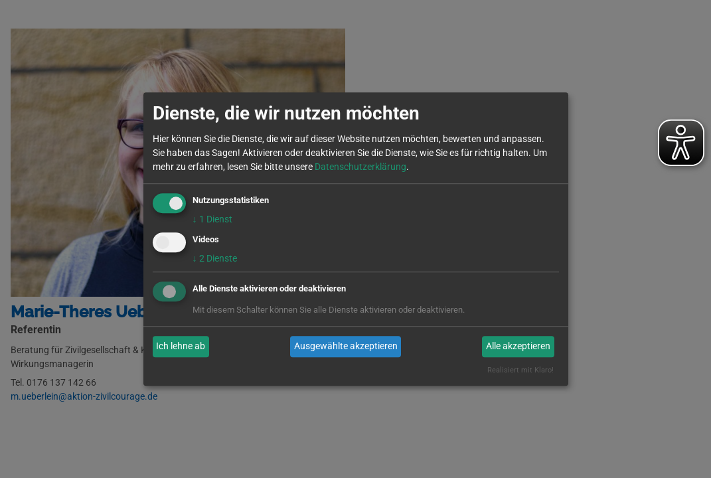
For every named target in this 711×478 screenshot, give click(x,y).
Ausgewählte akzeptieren (346, 346)
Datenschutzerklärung (360, 166)
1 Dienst (212, 219)
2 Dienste (215, 258)
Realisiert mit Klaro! (520, 370)
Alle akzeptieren (518, 346)
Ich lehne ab (180, 346)
